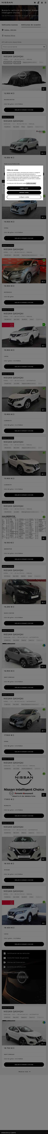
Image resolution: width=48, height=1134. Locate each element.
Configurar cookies (24, 197)
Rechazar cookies (24, 192)
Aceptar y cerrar (24, 188)
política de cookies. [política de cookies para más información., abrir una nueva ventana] (31, 183)
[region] (24, 183)
